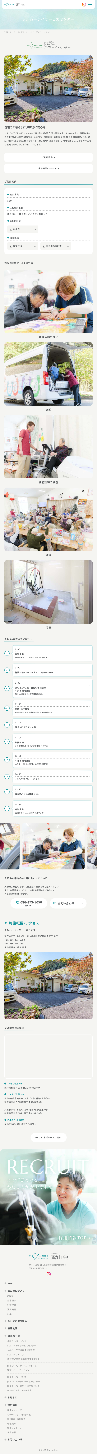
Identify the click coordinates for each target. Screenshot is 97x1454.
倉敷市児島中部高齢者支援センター (24, 1358)
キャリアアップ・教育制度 (19, 1414)
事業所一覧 (12, 1335)
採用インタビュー (15, 1427)
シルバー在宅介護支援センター (22, 1349)
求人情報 (11, 1432)
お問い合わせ (13, 1439)
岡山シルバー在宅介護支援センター (24, 1385)
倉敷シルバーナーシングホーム (22, 1365)
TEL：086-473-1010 (38, 1268)
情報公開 (11, 1328)
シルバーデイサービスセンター (21, 1345)
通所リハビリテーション (18, 1370)
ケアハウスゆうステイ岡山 (19, 1390)
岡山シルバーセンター (17, 1376)
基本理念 (11, 1300)
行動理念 (11, 1305)
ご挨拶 (10, 1296)
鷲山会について (14, 1290)
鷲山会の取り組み (15, 1321)
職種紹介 (11, 1423)
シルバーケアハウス (16, 1354)
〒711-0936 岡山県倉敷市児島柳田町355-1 (47, 1265)
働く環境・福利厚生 (16, 1419)
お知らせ (10, 1397)
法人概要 (11, 1309)
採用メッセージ (14, 1410)
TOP (8, 1283)
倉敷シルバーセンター (17, 1341)
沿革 (9, 1313)
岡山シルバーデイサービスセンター (23, 1381)
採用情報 (11, 1405)
